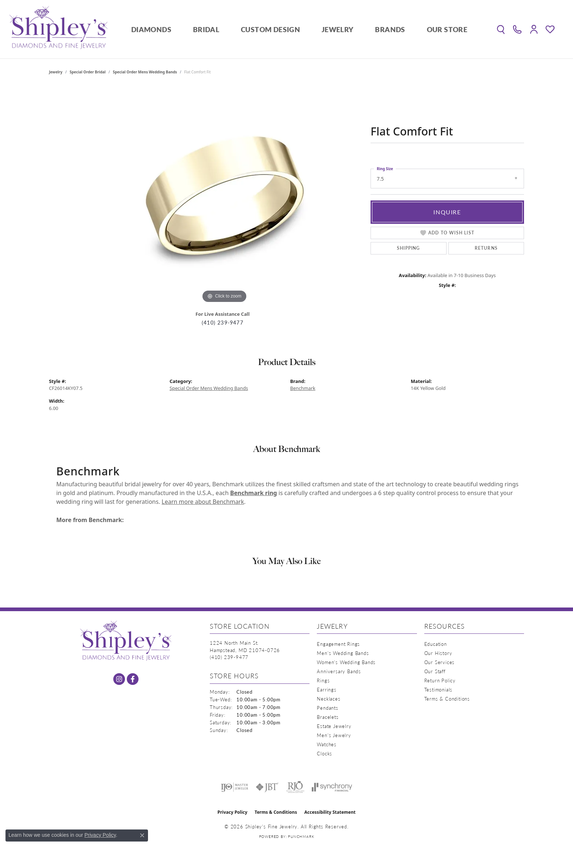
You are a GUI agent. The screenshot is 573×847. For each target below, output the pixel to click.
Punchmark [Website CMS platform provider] (301, 836)
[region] (224, 195)
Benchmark (302, 388)
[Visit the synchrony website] (332, 787)
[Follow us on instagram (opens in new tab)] (119, 679)
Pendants (327, 707)
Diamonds (151, 29)
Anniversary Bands (339, 671)
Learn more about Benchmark (203, 502)
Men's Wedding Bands (343, 652)
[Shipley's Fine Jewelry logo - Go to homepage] (58, 29)
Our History (438, 652)
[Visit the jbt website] (267, 787)
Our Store (447, 29)
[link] (517, 29)
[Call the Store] (229, 657)
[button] (500, 29)
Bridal (206, 29)
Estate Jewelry (334, 726)
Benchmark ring (253, 493)
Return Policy (440, 680)
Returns (486, 248)
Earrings (326, 689)
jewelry (55, 71)
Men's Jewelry (334, 735)
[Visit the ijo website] (234, 787)
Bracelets (327, 716)
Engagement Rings (338, 643)
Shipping (408, 248)
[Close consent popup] (142, 835)
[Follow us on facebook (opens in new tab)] (132, 679)
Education (435, 643)
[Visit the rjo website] (295, 787)
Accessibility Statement (330, 812)
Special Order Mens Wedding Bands (145, 71)
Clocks (324, 753)
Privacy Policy (232, 812)
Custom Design (270, 29)
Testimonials (438, 689)
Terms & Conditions (447, 698)
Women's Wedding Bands (346, 662)
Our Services (439, 662)
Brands (390, 29)
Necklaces (328, 698)
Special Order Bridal (88, 71)
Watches (327, 744)
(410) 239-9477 (222, 322)
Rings (323, 680)
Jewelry (338, 29)
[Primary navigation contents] (299, 29)
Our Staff (434, 671)
